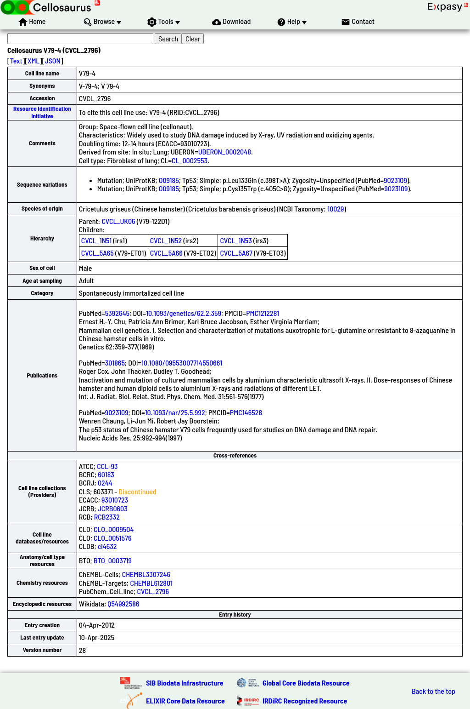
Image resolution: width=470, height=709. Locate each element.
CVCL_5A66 (166, 252)
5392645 (117, 313)
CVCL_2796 (153, 591)
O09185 (169, 180)
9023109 (395, 180)
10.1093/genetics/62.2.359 (183, 313)
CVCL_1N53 (236, 240)
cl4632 (107, 546)
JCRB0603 (113, 508)
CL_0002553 (189, 160)
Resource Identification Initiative (42, 112)
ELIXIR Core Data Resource (185, 700)
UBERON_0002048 (224, 151)
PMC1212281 (262, 313)
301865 (115, 362)
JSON (53, 60)
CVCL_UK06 (118, 221)
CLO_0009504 (114, 529)
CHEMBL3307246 (146, 574)
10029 (335, 208)
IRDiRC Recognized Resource (305, 700)
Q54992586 (123, 603)
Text (16, 60)
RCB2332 (107, 516)
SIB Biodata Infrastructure (184, 682)
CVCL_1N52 (166, 240)
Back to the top (433, 691)
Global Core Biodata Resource (306, 682)
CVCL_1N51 (96, 240)
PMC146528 (246, 412)
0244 (105, 482)
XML (33, 60)
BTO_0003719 (113, 560)
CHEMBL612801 (151, 582)
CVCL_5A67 (236, 252)
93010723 (114, 499)
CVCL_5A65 (97, 252)
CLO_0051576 (112, 537)
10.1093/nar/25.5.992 (175, 412)
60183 (106, 474)
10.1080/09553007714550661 (181, 362)
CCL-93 (107, 466)
